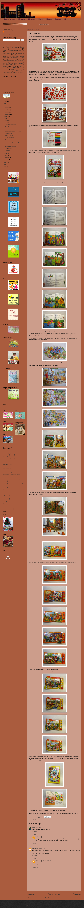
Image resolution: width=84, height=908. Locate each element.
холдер (11, 69)
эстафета (16, 72)
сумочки (14, 66)
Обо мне (40, 19)
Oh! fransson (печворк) (8, 491)
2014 (5, 105)
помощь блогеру (6, 493)
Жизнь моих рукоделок (10, 146)
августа (7, 116)
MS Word (21, 72)
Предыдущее (77, 894)
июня (6, 120)
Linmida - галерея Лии (8, 472)
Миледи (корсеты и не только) (10, 462)
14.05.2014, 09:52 (47, 836)
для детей (35, 819)
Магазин (49, 19)
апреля (7, 153)
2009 (5, 169)
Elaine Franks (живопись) (8, 497)
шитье (17, 71)
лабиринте (46, 362)
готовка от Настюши (7, 504)
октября (7, 112)
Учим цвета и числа (52, 72)
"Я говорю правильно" (66, 150)
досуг (4, 53)
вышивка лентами (15, 49)
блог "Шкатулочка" (7, 468)
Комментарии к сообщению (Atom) (43, 897)
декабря (7, 107)
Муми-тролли (16, 56)
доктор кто (7, 51)
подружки (15, 60)
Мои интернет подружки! (10, 124)
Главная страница (9, 19)
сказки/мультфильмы (7, 64)
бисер (8, 46)
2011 (5, 164)
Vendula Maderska (7, 451)
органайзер (21, 59)
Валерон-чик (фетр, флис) (9, 454)
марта (6, 155)
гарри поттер (10, 50)
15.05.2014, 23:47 (41, 848)
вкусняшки (14, 47)
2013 (5, 162)
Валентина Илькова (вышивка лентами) (12, 478)
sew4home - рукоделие (8, 453)
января (7, 159)
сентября (7, 114)
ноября (7, 110)
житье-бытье (10, 53)
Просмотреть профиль (8, 34)
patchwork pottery (6, 487)
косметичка (22, 54)
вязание (4, 50)
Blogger (57, 905)
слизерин (19, 64)
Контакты (58, 19)
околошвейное (14, 59)
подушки (21, 60)
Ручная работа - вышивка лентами (11, 481)
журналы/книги (20, 53)
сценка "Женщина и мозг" (8, 502)
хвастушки (5, 69)
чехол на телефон (19, 69)
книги (39, 819)
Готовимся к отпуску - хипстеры (12, 142)
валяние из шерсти (15, 46)
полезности (5, 62)
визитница (7, 47)
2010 (5, 166)
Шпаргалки (31, 19)
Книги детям (8, 139)
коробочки (15, 54)
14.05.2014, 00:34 (40, 827)
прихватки (5, 63)
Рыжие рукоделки (7, 470)
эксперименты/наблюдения (8, 72)
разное (10, 63)
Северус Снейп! (8, 133)
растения (15, 63)
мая (6, 122)
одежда (6, 59)
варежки (22, 46)
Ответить (34, 831)
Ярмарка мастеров (7, 489)
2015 (5, 103)
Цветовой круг (6, 466)
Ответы (35, 834)
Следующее (31, 894)
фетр (14, 67)
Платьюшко (7, 150)
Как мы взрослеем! (9, 144)
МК (10, 56)
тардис (20, 66)
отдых (4, 60)
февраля (7, 157)
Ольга (33, 827)
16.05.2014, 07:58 (47, 860)
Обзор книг (21, 19)
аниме (4, 46)
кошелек (6, 56)
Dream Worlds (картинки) (8, 498)
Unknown (38, 836)
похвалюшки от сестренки (16, 62)
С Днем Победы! (9, 148)
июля (6, 118)
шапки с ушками (7, 71)
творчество (5, 67)
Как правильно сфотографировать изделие (13, 458)
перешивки (9, 60)
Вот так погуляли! (9, 135)
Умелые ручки (6, 460)
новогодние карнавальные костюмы (16, 57)
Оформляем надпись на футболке (13, 131)
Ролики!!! (7, 126)
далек (16, 50)
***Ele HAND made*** (7, 464)
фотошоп (21, 67)
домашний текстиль (17, 51)
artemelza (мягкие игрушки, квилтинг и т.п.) (12, 456)
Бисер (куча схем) (7, 501)
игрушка (4, 54)
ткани (10, 67)
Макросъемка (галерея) (8, 495)
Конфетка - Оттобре (9, 137)
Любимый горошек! (9, 129)
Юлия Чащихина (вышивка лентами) (11, 479)
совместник (6, 66)
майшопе (39, 362)
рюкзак (21, 63)
